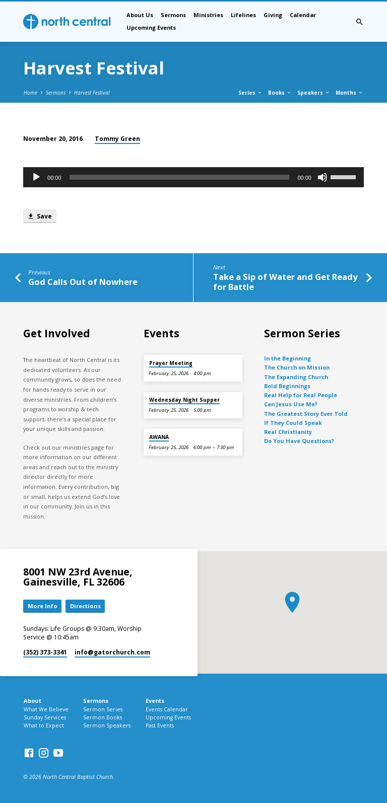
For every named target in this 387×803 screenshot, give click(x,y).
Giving (273, 15)
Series (250, 92)
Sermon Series (102, 709)
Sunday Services (45, 717)
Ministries (208, 15)
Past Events (160, 725)
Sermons (173, 15)
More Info (42, 606)
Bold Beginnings (287, 386)
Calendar (303, 15)
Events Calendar (167, 709)
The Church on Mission (297, 367)
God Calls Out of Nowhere (83, 281)
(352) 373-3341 (45, 652)
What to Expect (44, 725)
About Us (139, 15)
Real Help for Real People (300, 395)
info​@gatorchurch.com (112, 652)
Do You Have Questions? (299, 441)
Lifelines (243, 15)
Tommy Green (117, 138)
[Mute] (322, 177)
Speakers (313, 92)
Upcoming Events (151, 27)
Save (39, 216)
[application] (193, 177)
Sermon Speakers (107, 725)
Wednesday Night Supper (184, 399)
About (32, 700)
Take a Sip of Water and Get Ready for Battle (285, 282)
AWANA (159, 437)
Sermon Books (102, 717)
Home (30, 92)
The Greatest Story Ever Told (306, 413)
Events (155, 700)
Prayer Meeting (170, 363)
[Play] (36, 177)
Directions (85, 606)
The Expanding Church (296, 377)
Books (280, 92)
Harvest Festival (92, 92)
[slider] (180, 177)
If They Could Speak (293, 422)
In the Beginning (287, 358)
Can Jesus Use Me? (290, 404)
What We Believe (46, 709)
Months (349, 92)
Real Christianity (288, 431)
